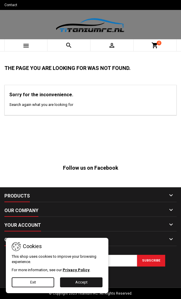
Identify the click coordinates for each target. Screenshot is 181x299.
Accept (81, 282)
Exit (33, 282)
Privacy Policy (76, 270)
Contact (10, 5)
